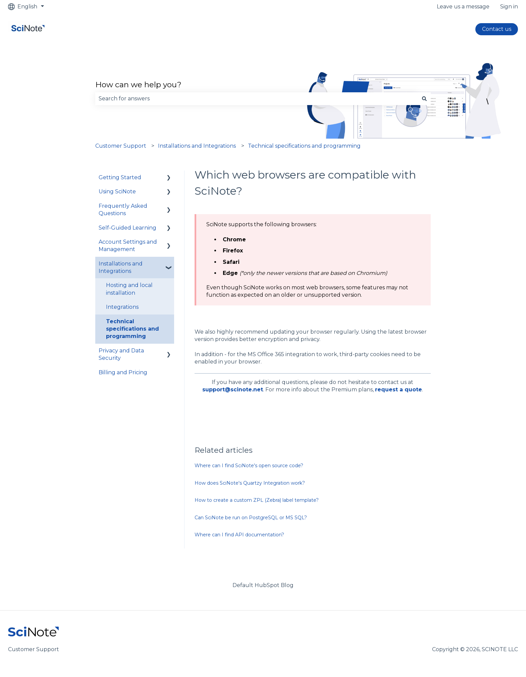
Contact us (496, 29)
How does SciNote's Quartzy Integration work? (250, 483)
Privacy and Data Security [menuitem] (121, 354)
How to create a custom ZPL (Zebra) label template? (257, 500)
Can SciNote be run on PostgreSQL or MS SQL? (251, 518)
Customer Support (120, 146)
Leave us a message (463, 6)
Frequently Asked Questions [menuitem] (123, 209)
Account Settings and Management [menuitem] (128, 245)
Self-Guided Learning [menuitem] (127, 228)
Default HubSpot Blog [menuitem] (263, 585)
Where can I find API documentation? (239, 535)
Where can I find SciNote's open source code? (249, 466)
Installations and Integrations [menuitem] (121, 267)
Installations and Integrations (197, 146)
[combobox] (256, 98)
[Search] (424, 98)
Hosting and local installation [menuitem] (129, 289)
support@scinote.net (232, 389)
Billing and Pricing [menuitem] (123, 372)
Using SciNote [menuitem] (117, 191)
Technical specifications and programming (304, 146)
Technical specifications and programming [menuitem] (132, 329)
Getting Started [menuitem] (120, 177)
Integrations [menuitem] (122, 307)
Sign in (509, 6)
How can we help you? (138, 84)
